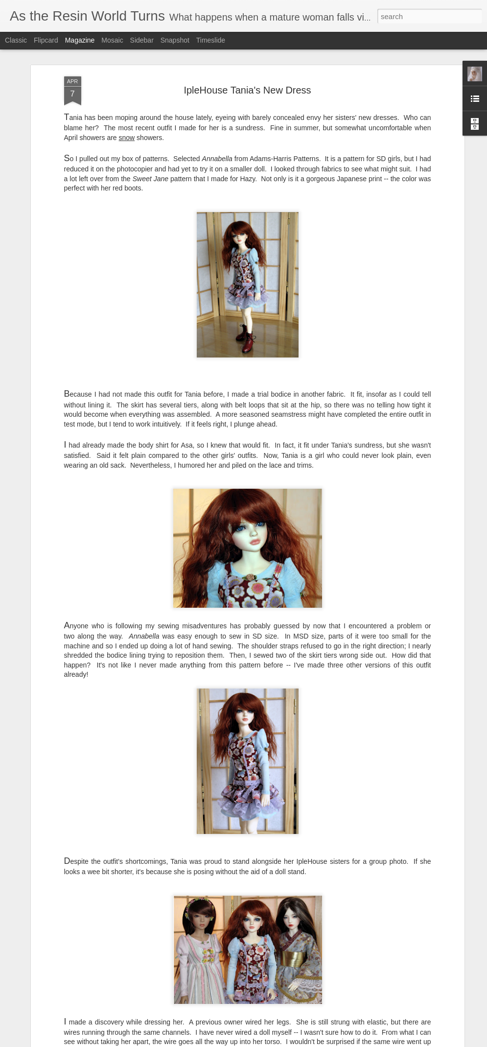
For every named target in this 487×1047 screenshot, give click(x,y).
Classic (16, 40)
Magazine (80, 40)
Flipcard (46, 40)
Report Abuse (424, 1042)
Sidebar (142, 40)
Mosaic (112, 40)
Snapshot (175, 40)
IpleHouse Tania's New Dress (247, 50)
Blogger (396, 1042)
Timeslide (210, 40)
